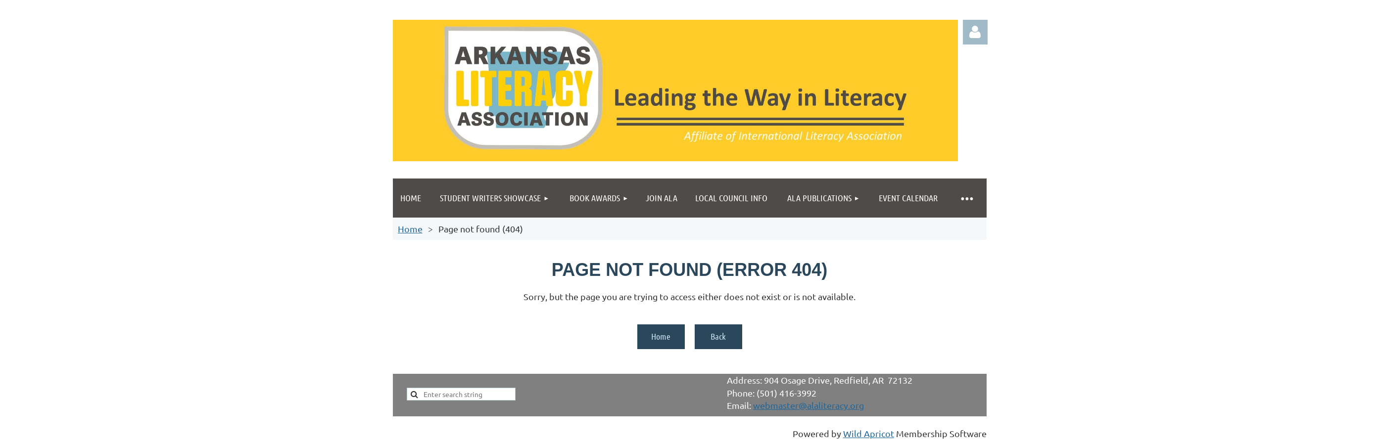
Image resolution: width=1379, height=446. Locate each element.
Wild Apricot (868, 433)
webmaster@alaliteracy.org (808, 405)
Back (718, 336)
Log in (975, 32)
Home (410, 228)
